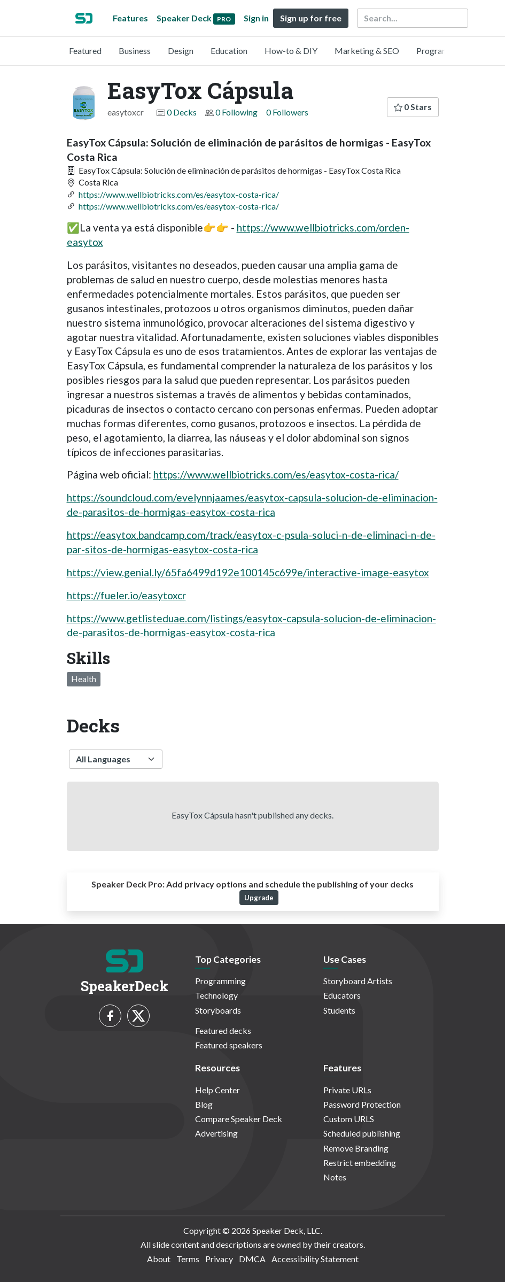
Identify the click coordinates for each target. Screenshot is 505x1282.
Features (130, 18)
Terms (187, 1259)
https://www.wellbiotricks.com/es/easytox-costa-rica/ (179, 194)
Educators (342, 995)
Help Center (217, 1090)
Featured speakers (228, 1045)
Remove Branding (356, 1148)
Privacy (219, 1259)
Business (135, 50)
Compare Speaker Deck (238, 1119)
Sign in (256, 18)
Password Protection (362, 1104)
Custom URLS (348, 1119)
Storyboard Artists (357, 981)
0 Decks (182, 112)
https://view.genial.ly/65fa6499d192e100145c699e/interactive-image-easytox (248, 572)
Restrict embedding (359, 1162)
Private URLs (347, 1090)
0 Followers (287, 112)
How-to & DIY (291, 50)
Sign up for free (310, 18)
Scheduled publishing (361, 1133)
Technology (216, 995)
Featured (85, 50)
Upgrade (259, 897)
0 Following (236, 112)
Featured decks (223, 1030)
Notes (334, 1177)
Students (339, 1010)
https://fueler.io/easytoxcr (126, 595)
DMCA (252, 1259)
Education (229, 50)
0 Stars (413, 107)
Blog (204, 1104)
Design (180, 50)
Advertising (216, 1133)
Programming (441, 50)
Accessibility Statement (315, 1259)
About (158, 1259)
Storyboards (218, 1010)
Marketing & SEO (367, 50)
